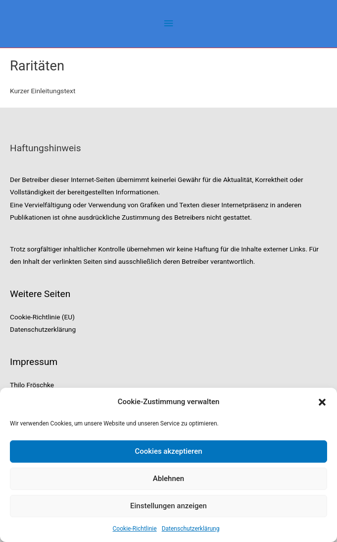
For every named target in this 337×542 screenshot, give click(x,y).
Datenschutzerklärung (191, 528)
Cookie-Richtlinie (135, 528)
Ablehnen (168, 478)
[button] (322, 402)
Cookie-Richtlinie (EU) (42, 317)
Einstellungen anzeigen (168, 505)
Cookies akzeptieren (168, 451)
